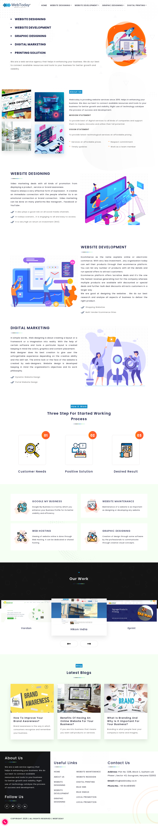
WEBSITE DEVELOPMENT (61, 795)
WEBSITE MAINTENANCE (88, 774)
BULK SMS (81, 790)
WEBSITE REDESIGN (86, 779)
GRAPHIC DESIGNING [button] (112, 5)
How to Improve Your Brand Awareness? (28, 723)
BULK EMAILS (82, 795)
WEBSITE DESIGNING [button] (60, 5)
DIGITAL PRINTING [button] (136, 5)
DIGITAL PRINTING (85, 785)
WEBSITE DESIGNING (59, 787)
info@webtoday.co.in (126, 784)
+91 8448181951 (127, 789)
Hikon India (132, 631)
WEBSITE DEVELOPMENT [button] (86, 5)
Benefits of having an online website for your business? (77, 724)
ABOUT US (59, 779)
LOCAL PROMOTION (86, 800)
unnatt (26, 631)
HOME (44, 5)
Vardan (79, 632)
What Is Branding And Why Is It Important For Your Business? (123, 724)
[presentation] (68, 646)
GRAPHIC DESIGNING (59, 803)
